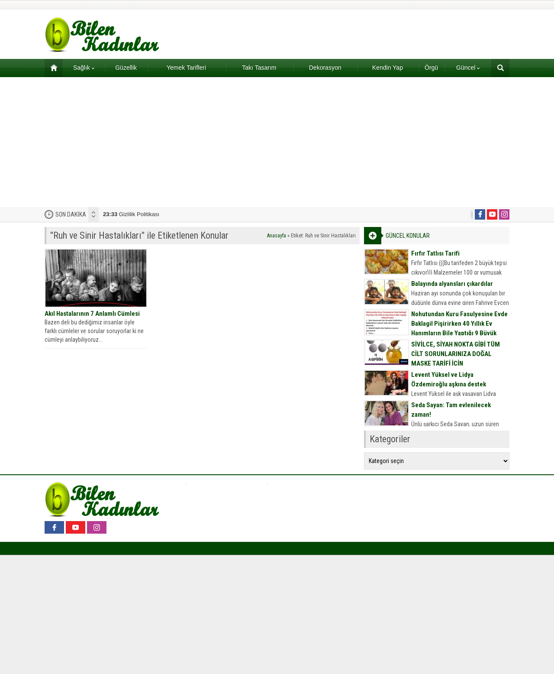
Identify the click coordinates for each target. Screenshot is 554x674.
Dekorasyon (325, 67)
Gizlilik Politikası (131, 214)
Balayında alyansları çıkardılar (452, 284)
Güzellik (126, 67)
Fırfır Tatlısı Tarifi (435, 253)
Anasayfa (276, 236)
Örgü (431, 67)
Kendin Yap (387, 67)
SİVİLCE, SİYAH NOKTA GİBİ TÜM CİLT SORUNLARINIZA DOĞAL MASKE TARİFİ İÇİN (455, 353)
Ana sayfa (51, 67)
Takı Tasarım (259, 67)
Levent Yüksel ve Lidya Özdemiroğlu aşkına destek (448, 379)
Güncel (468, 67)
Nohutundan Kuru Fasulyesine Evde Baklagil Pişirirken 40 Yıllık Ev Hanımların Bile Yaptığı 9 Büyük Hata (459, 328)
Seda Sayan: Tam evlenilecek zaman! (451, 409)
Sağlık (83, 67)
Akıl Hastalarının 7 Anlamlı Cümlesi (92, 314)
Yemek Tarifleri (186, 67)
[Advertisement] (277, 142)
